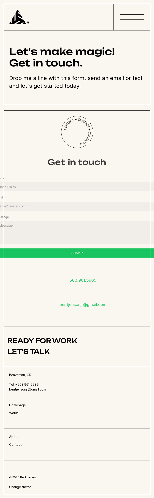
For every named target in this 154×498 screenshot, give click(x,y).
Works (14, 413)
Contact (15, 444)
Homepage (17, 405)
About (14, 437)
